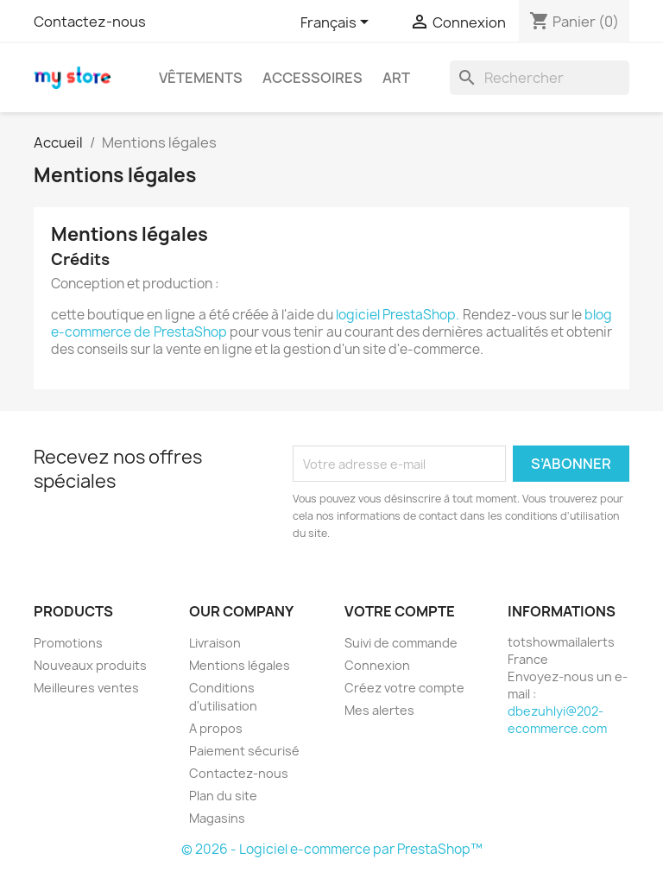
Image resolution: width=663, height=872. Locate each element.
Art (396, 77)
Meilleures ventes (86, 687)
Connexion (377, 665)
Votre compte (399, 611)
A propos (216, 728)
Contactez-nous (90, 21)
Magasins (217, 818)
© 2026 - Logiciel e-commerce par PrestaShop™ (332, 849)
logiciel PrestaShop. (399, 315)
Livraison (215, 643)
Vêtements (201, 77)
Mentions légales (239, 665)
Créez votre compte (404, 687)
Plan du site (223, 795)
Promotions (68, 643)
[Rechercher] (539, 77)
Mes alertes (379, 710)
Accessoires (312, 77)
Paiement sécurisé (244, 750)
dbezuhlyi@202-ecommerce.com (557, 719)
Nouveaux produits (90, 665)
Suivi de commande (401, 643)
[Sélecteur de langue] (337, 23)
